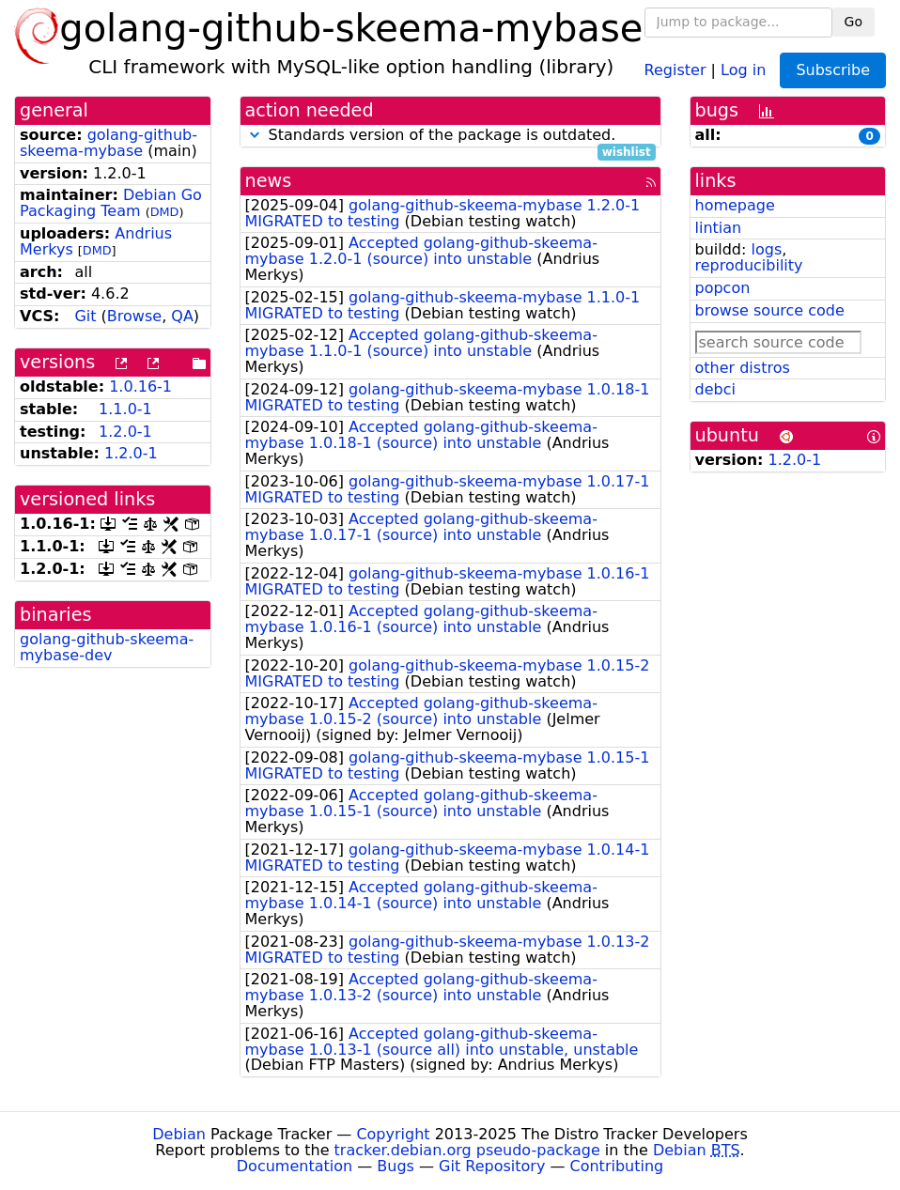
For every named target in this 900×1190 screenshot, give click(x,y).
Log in (743, 69)
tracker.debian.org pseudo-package (467, 1150)
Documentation (294, 1166)
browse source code (770, 310)
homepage (735, 205)
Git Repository (492, 1166)
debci (715, 389)
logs (766, 249)
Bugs (395, 1166)
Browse (134, 316)
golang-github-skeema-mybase (108, 143)
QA (182, 316)
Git (85, 316)
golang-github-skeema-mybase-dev (107, 647)
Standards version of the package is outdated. (450, 136)
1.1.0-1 (125, 409)
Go (853, 21)
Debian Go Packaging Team (111, 203)
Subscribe (833, 70)
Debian (179, 1134)
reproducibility (749, 265)
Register (675, 69)
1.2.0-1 (125, 431)
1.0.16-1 (140, 386)
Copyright (392, 1134)
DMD (164, 212)
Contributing (617, 1166)
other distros (742, 368)
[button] (254, 135)
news (268, 181)
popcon (723, 288)
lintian (718, 228)
